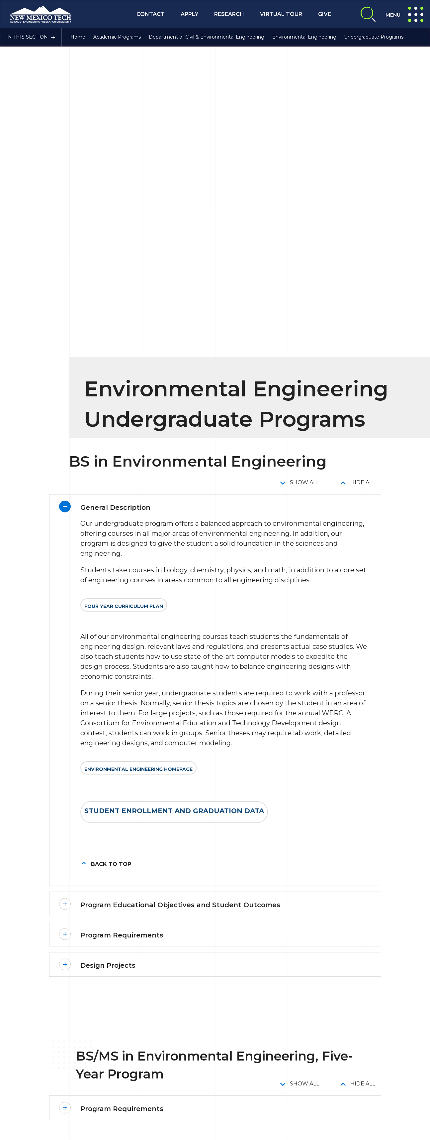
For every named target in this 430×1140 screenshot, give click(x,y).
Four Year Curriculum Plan (123, 203)
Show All (304, 78)
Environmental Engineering (304, 38)
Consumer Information (190, 1039)
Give (324, 14)
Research (229, 14)
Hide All (362, 78)
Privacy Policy (302, 1039)
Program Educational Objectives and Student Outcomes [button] (180, 501)
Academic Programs (117, 38)
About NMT (390, 1039)
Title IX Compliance (252, 1039)
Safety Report (247, 1054)
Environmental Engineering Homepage (138, 365)
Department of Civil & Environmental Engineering (206, 38)
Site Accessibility (347, 1039)
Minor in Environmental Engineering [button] (144, 956)
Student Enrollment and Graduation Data (174, 407)
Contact (150, 14)
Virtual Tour (281, 14)
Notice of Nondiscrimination (307, 1054)
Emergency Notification (191, 1054)
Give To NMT (191, 1078)
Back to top (111, 460)
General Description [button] (115, 104)
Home (77, 38)
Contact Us (79, 1098)
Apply (189, 14)
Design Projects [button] (107, 562)
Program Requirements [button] (121, 531)
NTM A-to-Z (365, 1054)
